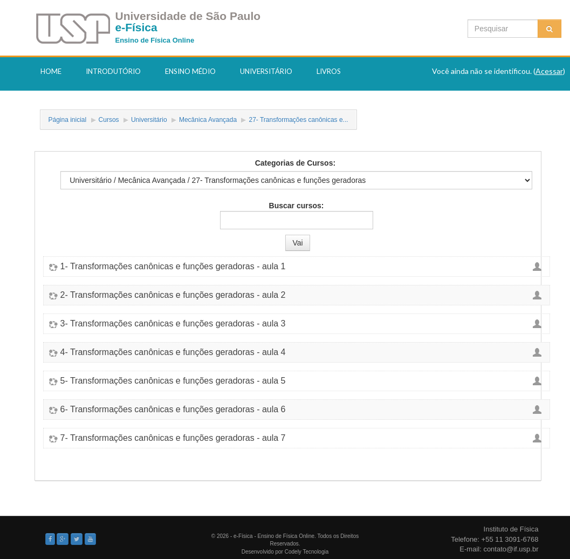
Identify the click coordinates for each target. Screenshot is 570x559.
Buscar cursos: (296, 205)
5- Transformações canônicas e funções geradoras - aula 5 (173, 381)
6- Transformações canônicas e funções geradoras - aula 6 (173, 409)
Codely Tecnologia (307, 552)
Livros (329, 71)
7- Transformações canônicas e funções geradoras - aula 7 (173, 438)
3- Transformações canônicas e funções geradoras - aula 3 (173, 323)
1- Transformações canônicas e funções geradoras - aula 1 (173, 266)
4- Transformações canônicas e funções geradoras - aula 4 (173, 352)
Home (50, 71)
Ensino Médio (190, 71)
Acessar (549, 71)
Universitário (266, 71)
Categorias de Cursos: (295, 163)
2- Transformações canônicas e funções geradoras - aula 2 (173, 295)
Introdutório (113, 71)
